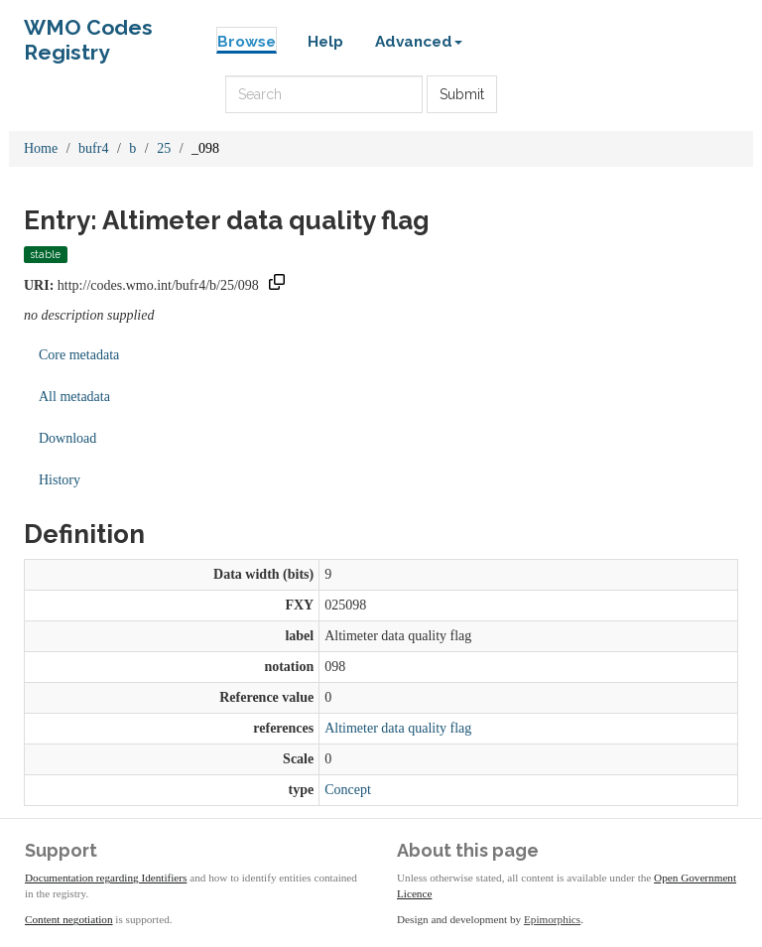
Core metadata (79, 354)
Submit (462, 94)
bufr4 (93, 148)
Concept (347, 789)
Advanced (418, 42)
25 (164, 148)
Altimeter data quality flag (397, 728)
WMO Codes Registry (88, 32)
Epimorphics (552, 919)
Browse (246, 42)
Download (67, 438)
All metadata (74, 396)
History (59, 480)
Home (41, 148)
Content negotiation (69, 919)
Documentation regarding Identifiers (106, 877)
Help (325, 42)
